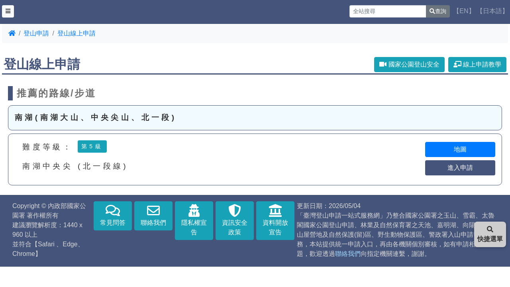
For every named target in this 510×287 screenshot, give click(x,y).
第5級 (92, 146)
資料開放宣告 (275, 220)
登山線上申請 (76, 33)
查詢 (438, 11)
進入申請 (460, 167)
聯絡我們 (153, 215)
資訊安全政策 (235, 220)
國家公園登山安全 (409, 64)
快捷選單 (490, 234)
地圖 (460, 149)
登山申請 (36, 33)
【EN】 (464, 11)
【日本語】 (492, 11)
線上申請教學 (477, 64)
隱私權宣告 (194, 220)
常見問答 (113, 215)
